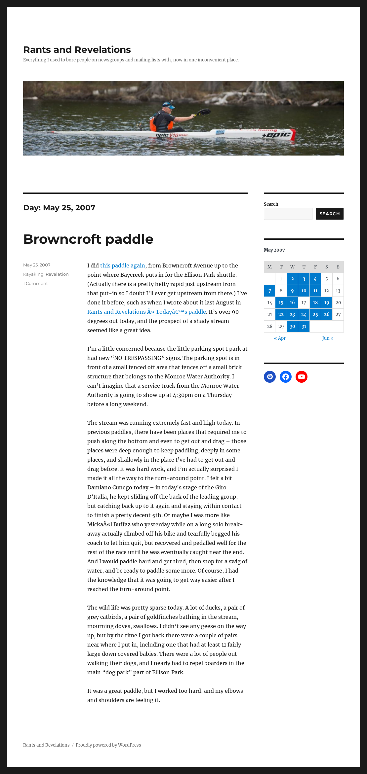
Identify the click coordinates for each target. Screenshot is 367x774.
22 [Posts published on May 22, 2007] (281, 314)
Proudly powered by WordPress (108, 745)
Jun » (328, 338)
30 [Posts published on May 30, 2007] (292, 326)
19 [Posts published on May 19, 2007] (326, 302)
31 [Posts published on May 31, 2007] (304, 326)
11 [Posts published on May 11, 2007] (315, 291)
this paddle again (122, 265)
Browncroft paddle (88, 239)
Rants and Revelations (77, 49)
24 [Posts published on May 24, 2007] (304, 314)
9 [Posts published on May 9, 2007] (292, 291)
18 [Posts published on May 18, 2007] (315, 302)
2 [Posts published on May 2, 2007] (292, 279)
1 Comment (35, 283)
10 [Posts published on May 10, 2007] (304, 291)
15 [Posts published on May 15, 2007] (281, 302)
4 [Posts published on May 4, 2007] (315, 279)
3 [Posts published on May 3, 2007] (304, 279)
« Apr (280, 338)
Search (271, 204)
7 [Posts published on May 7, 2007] (269, 291)
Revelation (57, 274)
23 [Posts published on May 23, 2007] (292, 314)
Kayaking (33, 274)
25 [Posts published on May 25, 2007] (315, 314)
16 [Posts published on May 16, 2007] (292, 302)
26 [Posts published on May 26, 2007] (327, 314)
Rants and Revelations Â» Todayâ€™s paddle (146, 311)
